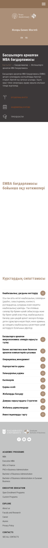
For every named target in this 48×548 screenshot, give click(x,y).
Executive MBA (9, 461)
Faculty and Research (12, 512)
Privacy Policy (8, 525)
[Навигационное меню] (43, 4)
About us (6, 508)
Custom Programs (10, 497)
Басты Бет (7, 65)
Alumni (5, 521)
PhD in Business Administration (15, 469)
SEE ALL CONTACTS (11, 537)
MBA (4, 456)
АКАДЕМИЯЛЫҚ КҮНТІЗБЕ (20, 107)
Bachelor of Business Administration (17, 474)
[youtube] (29, 440)
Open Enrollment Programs (14, 492)
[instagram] (24, 440)
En (21, 38)
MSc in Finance (9, 465)
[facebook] (19, 440)
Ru (26, 38)
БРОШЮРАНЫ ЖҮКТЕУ (19, 97)
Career (5, 517)
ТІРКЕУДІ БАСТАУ (17, 117)
